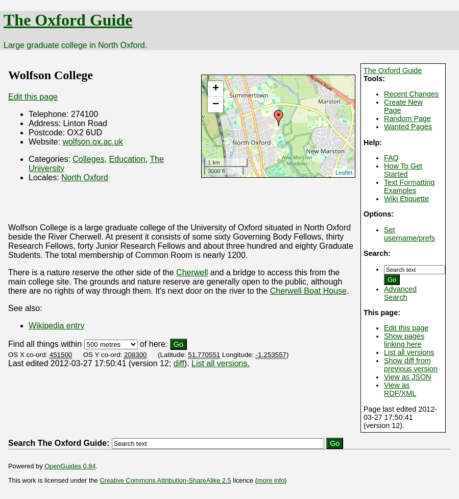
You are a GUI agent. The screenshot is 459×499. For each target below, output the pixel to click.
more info (270, 480)
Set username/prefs (409, 234)
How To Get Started (403, 170)
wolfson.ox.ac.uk (92, 141)
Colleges (88, 159)
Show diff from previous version (411, 365)
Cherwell (192, 272)
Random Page (407, 118)
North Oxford (84, 177)
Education (127, 159)
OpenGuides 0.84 (69, 466)
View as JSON (407, 377)
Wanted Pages (408, 127)
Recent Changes (411, 94)
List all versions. (220, 363)
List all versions (409, 352)
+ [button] (215, 89)
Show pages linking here (404, 340)
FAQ (391, 158)
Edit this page (406, 328)
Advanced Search (400, 293)
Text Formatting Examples (409, 186)
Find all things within (45, 344)
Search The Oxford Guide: (58, 443)
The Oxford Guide (68, 20)
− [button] (215, 104)
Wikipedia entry (56, 325)
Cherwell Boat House (308, 291)
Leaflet (343, 173)
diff (179, 363)
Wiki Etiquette (406, 199)
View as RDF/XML (400, 389)
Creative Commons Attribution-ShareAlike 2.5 (165, 480)
